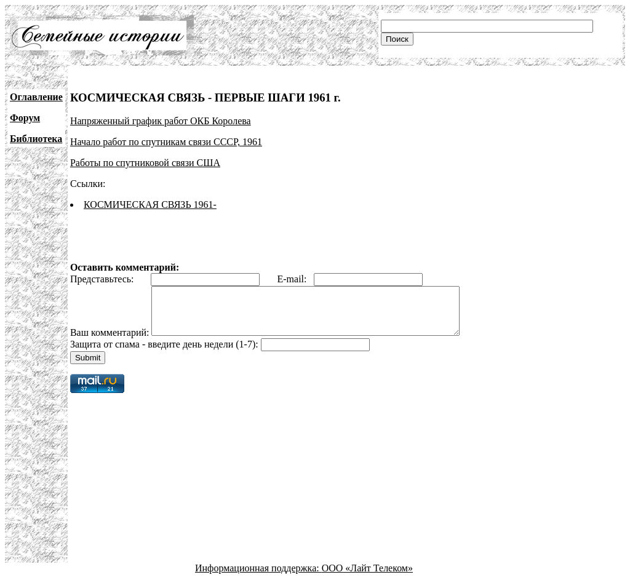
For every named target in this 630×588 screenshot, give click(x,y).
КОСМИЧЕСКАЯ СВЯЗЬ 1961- (150, 204)
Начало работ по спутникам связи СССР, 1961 (166, 142)
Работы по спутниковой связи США (145, 162)
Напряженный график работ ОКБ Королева (160, 121)
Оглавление (36, 97)
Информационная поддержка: (258, 577)
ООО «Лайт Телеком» (367, 577)
